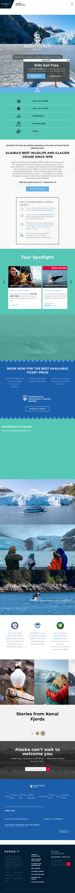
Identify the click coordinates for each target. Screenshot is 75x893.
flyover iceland (37, 874)
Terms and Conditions (32, 825)
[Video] (37, 337)
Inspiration (18, 872)
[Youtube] (66, 871)
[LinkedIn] (52, 874)
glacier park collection (36, 864)
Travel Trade (18, 878)
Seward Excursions (31, 796)
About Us (8, 872)
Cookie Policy (19, 825)
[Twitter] (57, 871)
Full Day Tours (13, 796)
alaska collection (35, 855)
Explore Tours (37, 189)
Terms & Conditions (42, 889)
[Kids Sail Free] (25, 277)
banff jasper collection (36, 859)
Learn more (45, 237)
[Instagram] (61, 871)
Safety (20, 875)
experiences (48, 214)
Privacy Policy (9, 825)
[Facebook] (52, 871)
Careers (8, 878)
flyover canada (37, 871)
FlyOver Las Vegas (36, 878)
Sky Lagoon (35, 868)
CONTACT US (66, 857)
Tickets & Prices (54, 12)
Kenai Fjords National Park (43, 208)
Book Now (36, 76)
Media (7, 881)
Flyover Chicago (37, 882)
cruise (50, 210)
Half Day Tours (22, 796)
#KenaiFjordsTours (12, 426)
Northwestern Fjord (46, 225)
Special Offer (46, 60)
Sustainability (10, 875)
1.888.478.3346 (33, 12)
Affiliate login (10, 811)
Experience (43, 796)
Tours (7, 796)
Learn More (55, 76)
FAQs (58, 796)
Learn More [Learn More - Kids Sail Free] (15, 305)
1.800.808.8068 (56, 857)
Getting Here (51, 796)
